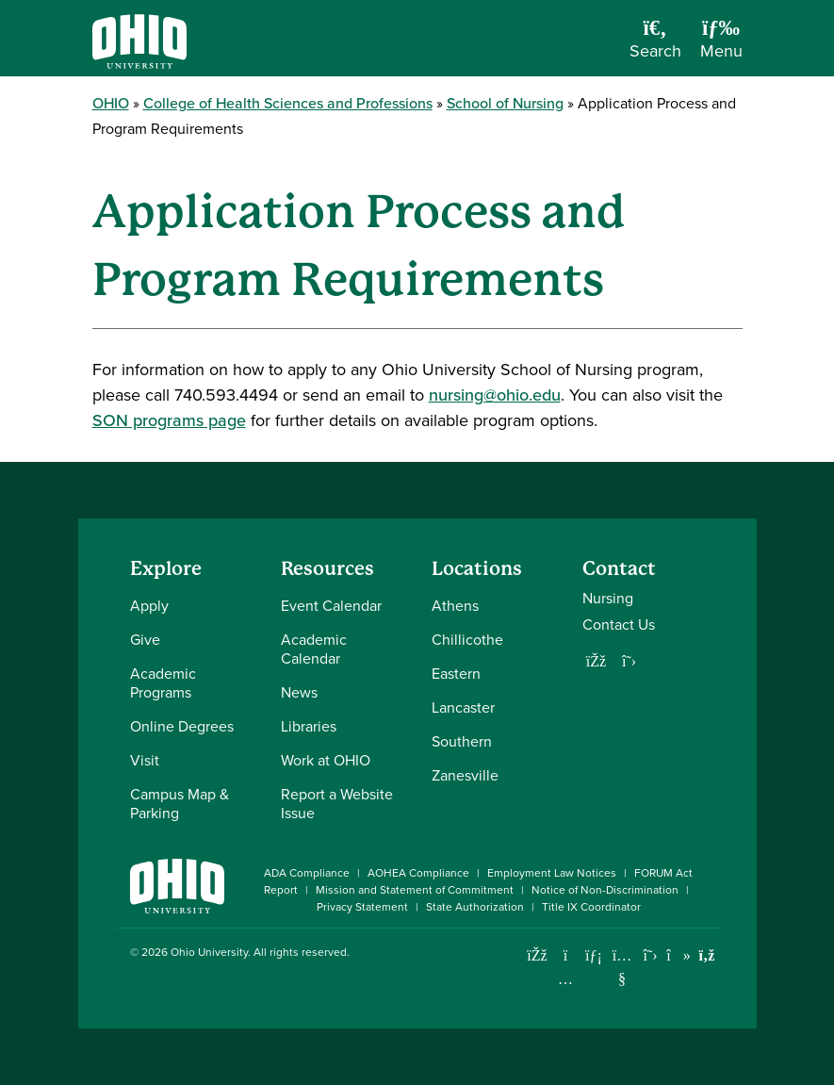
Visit (144, 760)
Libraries (308, 726)
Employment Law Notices (551, 872)
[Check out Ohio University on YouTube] (622, 966)
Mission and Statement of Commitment (415, 889)
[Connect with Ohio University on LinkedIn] (594, 955)
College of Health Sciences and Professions (288, 103)
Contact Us (618, 624)
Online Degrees (182, 726)
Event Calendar (331, 605)
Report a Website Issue (337, 803)
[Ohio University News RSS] (707, 955)
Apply (149, 605)
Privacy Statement (362, 906)
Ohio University (209, 952)
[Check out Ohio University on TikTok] (679, 955)
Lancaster (463, 707)
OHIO (110, 103)
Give (145, 639)
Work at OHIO (325, 760)
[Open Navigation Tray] (721, 45)
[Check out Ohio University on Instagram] (566, 979)
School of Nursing (505, 103)
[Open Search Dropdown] (655, 45)
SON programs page (169, 420)
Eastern (456, 673)
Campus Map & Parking (179, 803)
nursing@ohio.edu (495, 395)
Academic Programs (163, 683)
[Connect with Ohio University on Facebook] (537, 955)
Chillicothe (467, 639)
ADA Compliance (307, 872)
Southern (462, 741)
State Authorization (475, 906)
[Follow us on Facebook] (596, 661)
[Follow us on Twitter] (629, 661)
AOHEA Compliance (418, 872)
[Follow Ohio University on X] (650, 955)
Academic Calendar (314, 649)
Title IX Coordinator (591, 906)
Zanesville (465, 775)
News (299, 692)
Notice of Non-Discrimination (605, 889)
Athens (455, 605)
